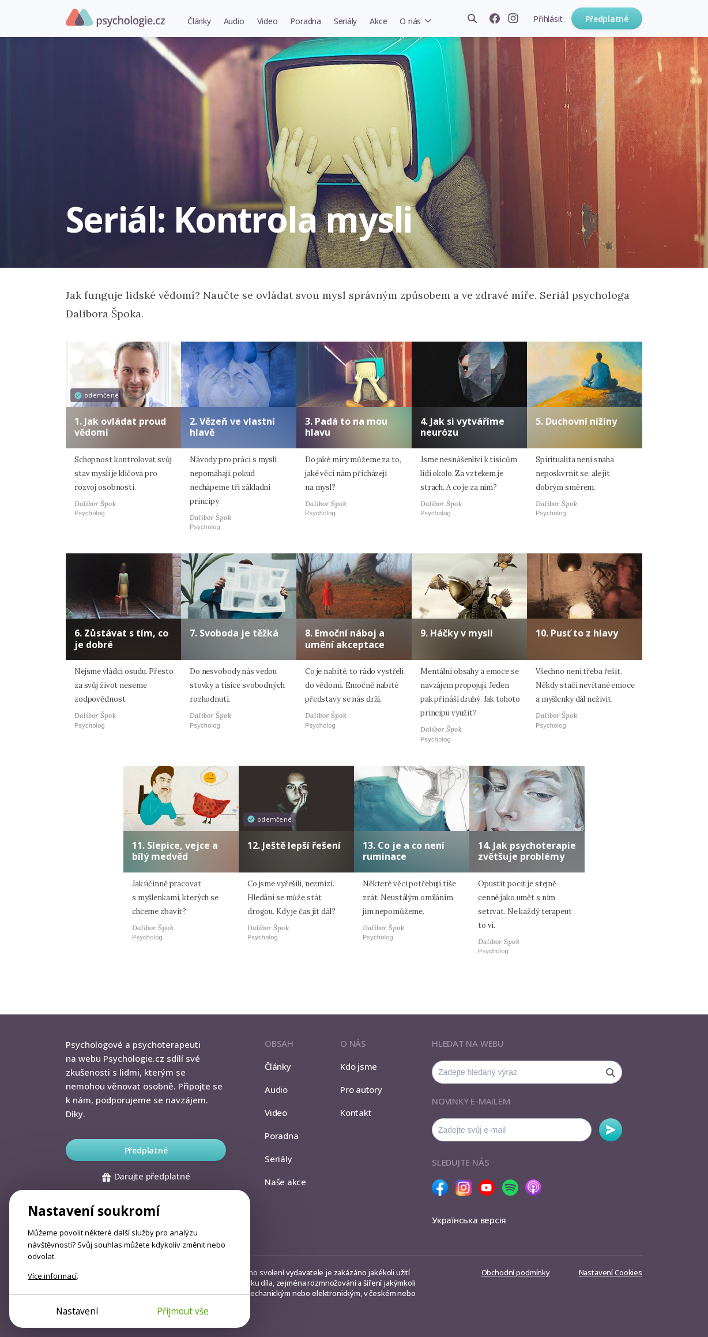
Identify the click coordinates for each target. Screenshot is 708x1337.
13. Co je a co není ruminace (404, 851)
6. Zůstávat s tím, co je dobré (121, 638)
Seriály (345, 21)
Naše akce (285, 1182)
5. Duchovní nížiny (576, 421)
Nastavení (77, 1311)
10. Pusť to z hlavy (577, 633)
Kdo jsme (358, 1066)
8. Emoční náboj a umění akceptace (345, 638)
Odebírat (610, 1129)
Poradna (305, 21)
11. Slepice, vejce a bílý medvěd (175, 851)
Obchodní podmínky (515, 1272)
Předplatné (606, 18)
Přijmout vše (183, 1311)
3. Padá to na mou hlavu (346, 427)
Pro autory (361, 1089)
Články (199, 21)
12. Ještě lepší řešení (294, 845)
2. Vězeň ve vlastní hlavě (232, 427)
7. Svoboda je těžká (234, 633)
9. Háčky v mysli (456, 633)
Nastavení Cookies (610, 1272)
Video (267, 21)
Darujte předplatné (146, 1176)
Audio (234, 21)
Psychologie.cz (115, 17)
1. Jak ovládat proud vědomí (120, 427)
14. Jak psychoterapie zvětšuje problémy (527, 851)
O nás (410, 21)
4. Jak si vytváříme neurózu (462, 427)
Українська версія (469, 1220)
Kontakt (355, 1112)
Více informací (52, 1276)
